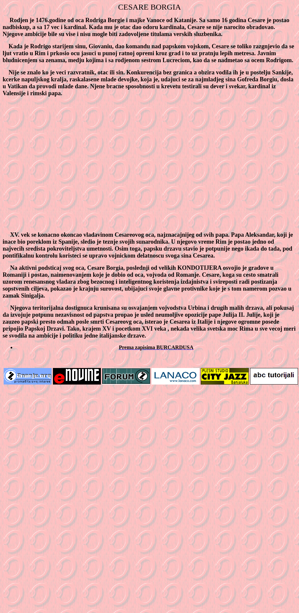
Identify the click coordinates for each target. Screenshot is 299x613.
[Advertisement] (62, 164)
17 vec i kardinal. (65, 27)
